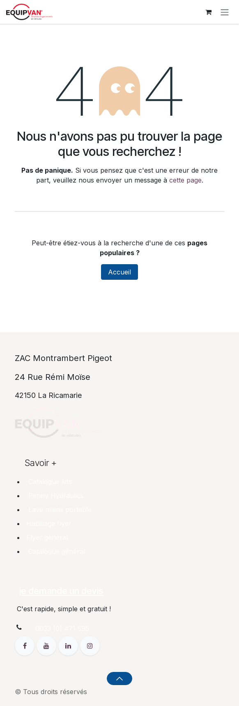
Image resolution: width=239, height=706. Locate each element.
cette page (185, 180)
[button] (119, 678)
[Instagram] (90, 645)
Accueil (119, 272)
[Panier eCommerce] (208, 12)
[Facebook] (26, 645)
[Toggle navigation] (224, 12)
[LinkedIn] (69, 645)
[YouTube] (47, 645)
